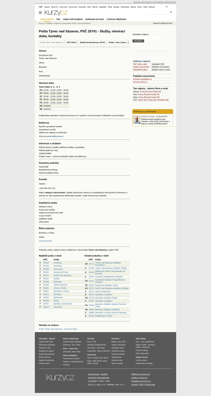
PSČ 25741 (71, 42)
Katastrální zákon (140, 70)
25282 (46, 272)
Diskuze (152, 7)
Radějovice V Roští (103, 316)
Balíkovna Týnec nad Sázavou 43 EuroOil (110, 272)
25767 (91, 294)
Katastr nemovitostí (141, 67)
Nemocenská (68, 358)
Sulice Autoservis (103, 291)
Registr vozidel (141, 345)
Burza (89, 342)
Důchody (66, 365)
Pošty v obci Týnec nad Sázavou (123, 42)
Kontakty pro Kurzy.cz (141, 381)
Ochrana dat (93, 374)
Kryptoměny (91, 351)
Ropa (89, 361)
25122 (91, 285)
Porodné (76, 358)
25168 (46, 269)
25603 (91, 309)
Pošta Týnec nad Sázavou (51, 42)
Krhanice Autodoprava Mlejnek (109, 276)
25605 (91, 312)
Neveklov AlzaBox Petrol (106, 298)
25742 (46, 263)
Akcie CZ (54, 7)
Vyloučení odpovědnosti (98, 378)
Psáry (56, 300)
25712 (91, 288)
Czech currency (141, 360)
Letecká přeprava (116, 19)
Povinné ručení (44, 363)
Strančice (58, 307)
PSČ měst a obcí (140, 64)
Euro (73, 345)
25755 (46, 297)
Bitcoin (95, 7)
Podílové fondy (100, 345)
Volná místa (73, 349)
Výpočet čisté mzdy (46, 342)
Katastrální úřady (118, 348)
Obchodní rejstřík (139, 2)
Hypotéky (102, 7)
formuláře (119, 363)
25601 (46, 291)
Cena (142, 342)
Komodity (82, 7)
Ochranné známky (118, 351)
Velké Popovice (61, 285)
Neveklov (58, 282)
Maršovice (58, 297)
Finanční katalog (142, 350)
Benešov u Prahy (61, 291)
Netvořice (58, 266)
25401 (46, 288)
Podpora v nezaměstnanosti (73, 362)
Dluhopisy (90, 345)
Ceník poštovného (73, 19)
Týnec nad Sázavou (83, 23)
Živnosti (148, 92)
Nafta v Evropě (92, 363)
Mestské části (163, 100)
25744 (46, 266)
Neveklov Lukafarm (103, 301)
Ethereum (106, 351)
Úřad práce (67, 352)
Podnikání (49, 23)
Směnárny (67, 345)
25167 (46, 278)
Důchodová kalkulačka (47, 345)
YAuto (155, 2)
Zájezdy (148, 2)
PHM (94, 361)
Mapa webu (144, 353)
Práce (140, 7)
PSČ (58, 19)
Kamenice (58, 269)
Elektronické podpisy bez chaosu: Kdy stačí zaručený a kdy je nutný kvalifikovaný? (155, 121)
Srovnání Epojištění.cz (142, 79)
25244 (46, 300)
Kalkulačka (125, 7)
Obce (140, 100)
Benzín (99, 361)
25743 (91, 272)
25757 (91, 301)
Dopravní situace (94, 19)
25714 (91, 264)
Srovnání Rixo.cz (140, 82)
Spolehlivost (149, 342)
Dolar (78, 345)
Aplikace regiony (141, 61)
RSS (141, 384)
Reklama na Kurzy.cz (140, 374)
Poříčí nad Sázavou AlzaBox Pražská (112, 288)
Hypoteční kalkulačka (46, 360)
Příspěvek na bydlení (46, 351)
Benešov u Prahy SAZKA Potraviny (111, 312)
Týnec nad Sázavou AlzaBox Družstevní (108, 264)
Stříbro (105, 358)
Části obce (152, 100)
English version (142, 357)
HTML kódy (150, 384)
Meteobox (161, 2)
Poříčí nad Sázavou (62, 275)
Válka (145, 7)
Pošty (74, 23)
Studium (173, 2)
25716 (91, 298)
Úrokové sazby (68, 342)
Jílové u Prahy (60, 288)
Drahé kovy (91, 355)
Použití (134, 384)
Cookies (103, 374)
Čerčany (57, 294)
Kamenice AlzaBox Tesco (106, 285)
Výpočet (52, 339)
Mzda (74, 352)
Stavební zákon (117, 360)
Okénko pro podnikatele (144, 111)
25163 (46, 307)
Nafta (105, 361)
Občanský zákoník (118, 354)
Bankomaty (74, 339)
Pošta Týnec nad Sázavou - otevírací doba (58, 329)
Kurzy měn (73, 7)
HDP (98, 348)
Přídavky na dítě (45, 348)
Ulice (145, 100)
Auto (137, 342)
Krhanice (58, 263)
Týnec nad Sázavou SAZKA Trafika (111, 268)
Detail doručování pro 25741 (92, 42)
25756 (46, 282)
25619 (91, 305)
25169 (46, 285)
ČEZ (94, 342)
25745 (91, 268)
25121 (91, 281)
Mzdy (103, 348)
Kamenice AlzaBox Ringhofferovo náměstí (110, 281)
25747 (91, 276)
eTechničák (146, 347)
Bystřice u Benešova (63, 304)
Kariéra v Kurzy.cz (139, 378)
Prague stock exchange (144, 363)
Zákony (133, 7)
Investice (90, 339)
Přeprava (57, 23)
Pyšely (57, 278)
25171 (91, 291)
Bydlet (167, 2)
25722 (46, 294)
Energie (116, 7)
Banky (65, 339)
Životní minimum (45, 357)
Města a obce (116, 342)
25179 (91, 316)
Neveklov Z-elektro (103, 294)
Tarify (110, 7)
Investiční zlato (97, 358)
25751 (46, 304)
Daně (113, 363)
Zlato (89, 7)
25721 (46, 275)
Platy (78, 352)
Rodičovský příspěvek (47, 354)
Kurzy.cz (41, 23)
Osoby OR (156, 92)
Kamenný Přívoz (61, 272)
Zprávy (47, 7)
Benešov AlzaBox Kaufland (107, 309)
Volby (138, 353)
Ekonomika (91, 348)
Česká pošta (66, 23)
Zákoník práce (117, 357)
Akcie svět (63, 7)
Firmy (142, 92)
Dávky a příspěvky (70, 355)
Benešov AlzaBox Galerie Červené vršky (110, 305)
